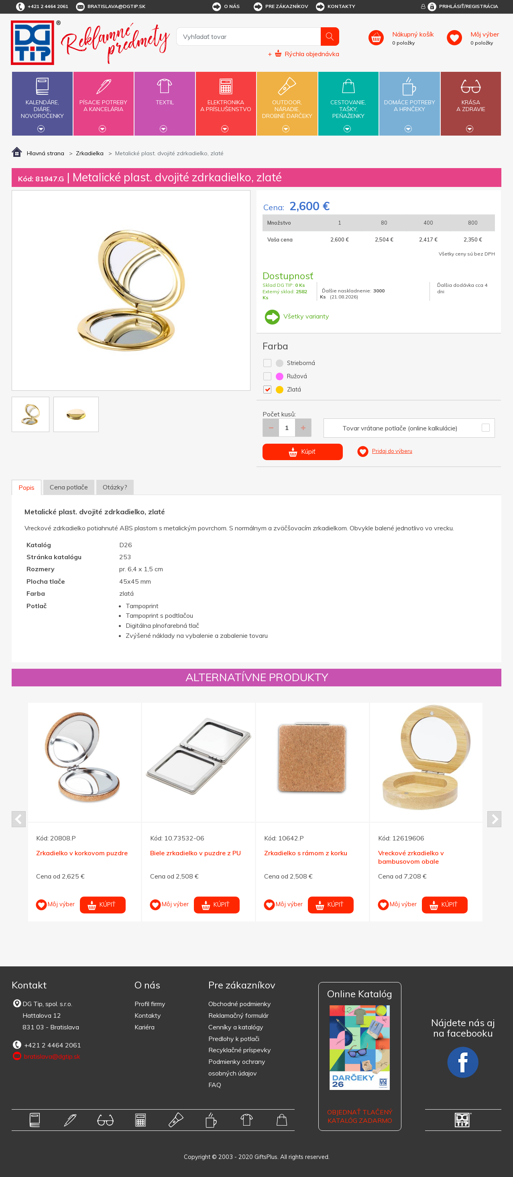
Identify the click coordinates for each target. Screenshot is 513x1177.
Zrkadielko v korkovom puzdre (82, 853)
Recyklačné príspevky (239, 1050)
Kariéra (144, 1027)
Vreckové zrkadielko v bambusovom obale (411, 857)
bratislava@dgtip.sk (110, 6)
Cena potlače (69, 487)
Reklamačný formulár (238, 1015)
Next (494, 819)
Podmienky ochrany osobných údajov (236, 1067)
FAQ (214, 1085)
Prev (19, 819)
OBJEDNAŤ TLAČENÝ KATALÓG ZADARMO (359, 1116)
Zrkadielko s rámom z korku (305, 853)
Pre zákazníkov (280, 6)
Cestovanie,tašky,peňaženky (348, 102)
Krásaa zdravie (471, 101)
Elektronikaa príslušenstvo (226, 101)
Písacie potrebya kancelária (103, 101)
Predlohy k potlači (233, 1039)
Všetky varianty (296, 316)
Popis (26, 487)
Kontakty (335, 6)
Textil (164, 97)
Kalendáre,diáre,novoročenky (42, 102)
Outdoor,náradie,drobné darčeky (287, 102)
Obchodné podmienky (239, 1004)
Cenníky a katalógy (235, 1027)
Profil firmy (149, 1004)
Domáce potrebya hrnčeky (409, 101)
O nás (225, 6)
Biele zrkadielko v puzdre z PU (195, 853)
